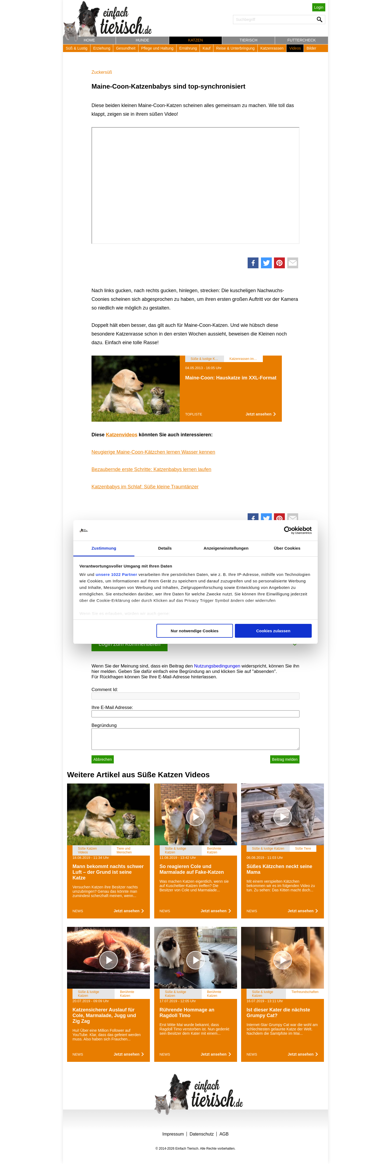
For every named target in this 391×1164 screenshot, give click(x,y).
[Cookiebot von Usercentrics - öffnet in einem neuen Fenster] (288, 530)
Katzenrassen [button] (272, 48)
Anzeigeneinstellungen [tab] (226, 548)
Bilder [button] (311, 48)
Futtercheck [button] (302, 40)
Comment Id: (105, 689)
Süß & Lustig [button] (76, 48)
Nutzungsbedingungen (217, 666)
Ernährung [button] (188, 48)
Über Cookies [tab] (287, 548)
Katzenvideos (121, 434)
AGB (224, 1134)
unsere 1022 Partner (116, 574)
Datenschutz (202, 1134)
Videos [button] (295, 48)
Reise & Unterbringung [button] (235, 48)
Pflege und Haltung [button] (157, 48)
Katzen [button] (195, 40)
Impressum (173, 1134)
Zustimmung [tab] (104, 548)
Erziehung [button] (101, 48)
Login (318, 7)
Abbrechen (102, 759)
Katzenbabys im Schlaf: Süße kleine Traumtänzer (145, 486)
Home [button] (89, 40)
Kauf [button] (206, 48)
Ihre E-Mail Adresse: (112, 707)
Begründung (104, 725)
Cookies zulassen (273, 630)
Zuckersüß (102, 72)
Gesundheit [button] (125, 48)
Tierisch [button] (248, 40)
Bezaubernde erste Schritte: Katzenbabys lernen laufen (151, 469)
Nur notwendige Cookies (195, 630)
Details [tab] (165, 548)
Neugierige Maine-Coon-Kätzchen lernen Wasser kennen (153, 452)
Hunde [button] (142, 40)
